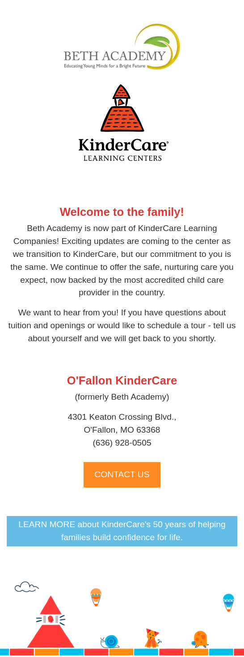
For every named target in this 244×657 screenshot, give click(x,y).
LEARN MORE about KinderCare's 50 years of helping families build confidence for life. (121, 531)
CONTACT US (122, 474)
